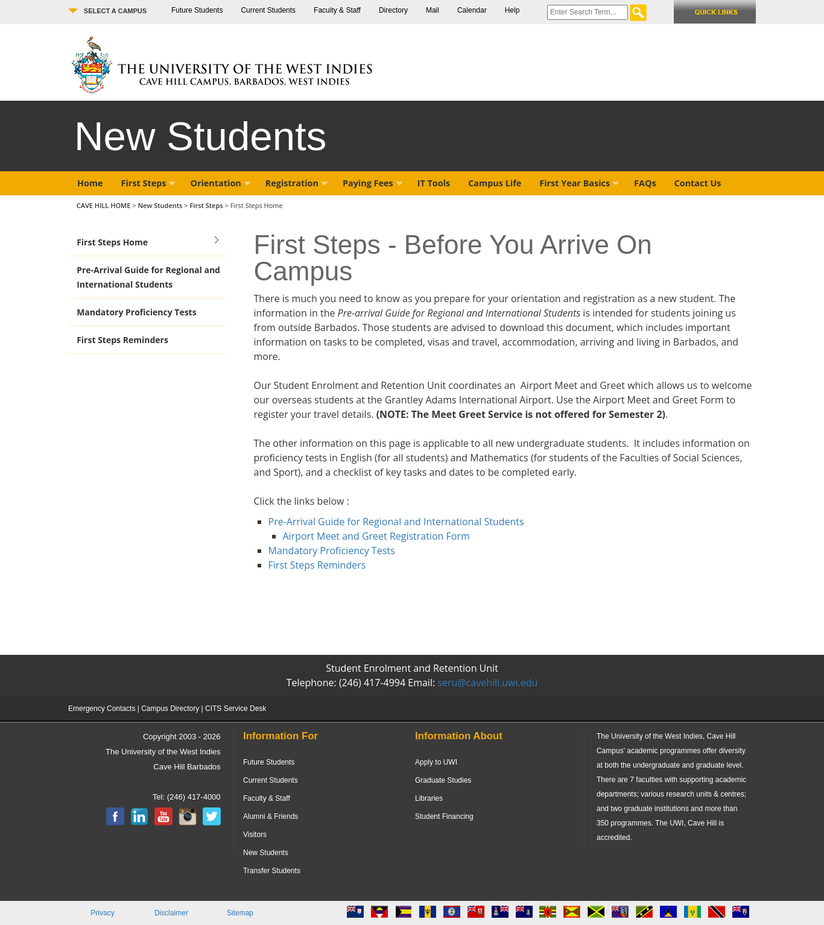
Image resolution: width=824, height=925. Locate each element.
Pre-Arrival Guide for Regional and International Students (148, 277)
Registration (296, 183)
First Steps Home (112, 242)
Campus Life (494, 183)
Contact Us (697, 183)
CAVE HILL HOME (105, 205)
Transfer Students (271, 871)
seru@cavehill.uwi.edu (487, 682)
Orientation (220, 183)
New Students (161, 205)
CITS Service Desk (235, 708)
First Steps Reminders (122, 340)
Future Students (197, 10)
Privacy (102, 913)
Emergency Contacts (101, 708)
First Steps (148, 183)
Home (90, 183)
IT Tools (434, 183)
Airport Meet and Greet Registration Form (376, 536)
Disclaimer (171, 913)
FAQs (645, 183)
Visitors (255, 834)
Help (512, 10)
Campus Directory (170, 708)
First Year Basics (579, 183)
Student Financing (444, 816)
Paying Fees (373, 183)
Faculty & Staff (337, 10)
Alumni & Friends (270, 816)
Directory (393, 10)
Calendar (472, 10)
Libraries (429, 798)
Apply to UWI (436, 762)
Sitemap (240, 913)
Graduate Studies (443, 780)
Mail (432, 10)
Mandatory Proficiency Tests (137, 312)
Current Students (268, 10)
